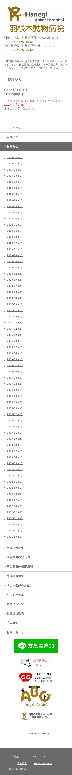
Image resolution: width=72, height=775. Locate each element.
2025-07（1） (15, 163)
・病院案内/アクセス (17, 557)
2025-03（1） (15, 176)
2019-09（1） (15, 261)
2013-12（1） (15, 426)
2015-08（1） (15, 377)
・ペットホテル (14, 594)
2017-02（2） (15, 328)
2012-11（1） (15, 481)
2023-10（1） (15, 200)
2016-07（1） (15, 347)
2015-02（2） (15, 384)
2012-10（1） (15, 488)
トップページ (12, 127)
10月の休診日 (13, 94)
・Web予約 (11, 137)
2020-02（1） (15, 243)
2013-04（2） (15, 457)
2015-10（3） (15, 371)
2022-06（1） (15, 218)
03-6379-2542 (22, 49)
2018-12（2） (15, 273)
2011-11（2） (15, 530)
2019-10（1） (15, 255)
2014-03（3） (15, 408)
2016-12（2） (15, 335)
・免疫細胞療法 (14, 576)
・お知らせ (11, 146)
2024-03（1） (15, 194)
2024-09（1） (15, 188)
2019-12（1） (15, 249)
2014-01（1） (15, 420)
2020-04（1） (15, 231)
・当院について (14, 547)
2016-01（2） (15, 365)
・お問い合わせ (14, 632)
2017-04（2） (15, 322)
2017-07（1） (15, 310)
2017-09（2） (15, 304)
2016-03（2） (15, 359)
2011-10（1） (15, 536)
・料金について (14, 604)
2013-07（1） (15, 451)
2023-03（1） (15, 206)
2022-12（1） (15, 212)
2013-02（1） (15, 469)
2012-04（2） (15, 506)
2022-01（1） (15, 224)
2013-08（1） (15, 445)
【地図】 (16, 756)
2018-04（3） (15, 298)
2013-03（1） (15, 463)
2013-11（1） (15, 432)
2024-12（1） (15, 182)
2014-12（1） (15, 390)
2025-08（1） (15, 157)
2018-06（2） (15, 292)
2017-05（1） (15, 316)
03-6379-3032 (22, 41)
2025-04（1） (15, 169)
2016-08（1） (15, 341)
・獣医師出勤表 (14, 613)
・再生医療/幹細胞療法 (19, 566)
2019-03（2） (15, 267)
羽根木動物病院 (17, 768)
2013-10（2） (15, 439)
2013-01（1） (15, 475)
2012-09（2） (15, 494)
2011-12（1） (15, 524)
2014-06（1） (15, 396)
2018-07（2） (15, 286)
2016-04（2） (15, 353)
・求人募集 (11, 622)
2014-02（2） (15, 414)
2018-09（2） (15, 280)
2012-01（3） (15, 518)
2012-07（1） (15, 500)
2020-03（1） (15, 237)
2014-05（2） (15, 402)
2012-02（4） (15, 512)
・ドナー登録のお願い (18, 585)
